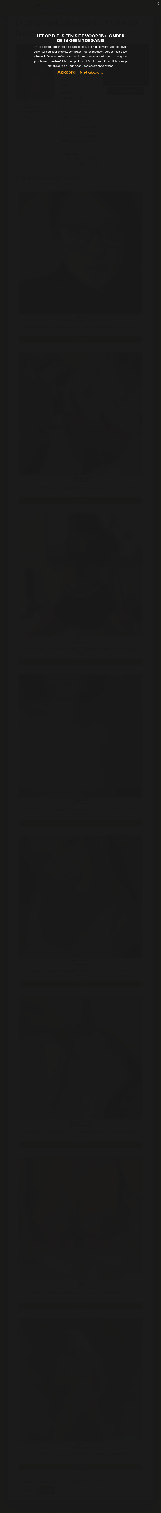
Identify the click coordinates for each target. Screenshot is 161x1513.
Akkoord (66, 72)
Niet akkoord (91, 72)
